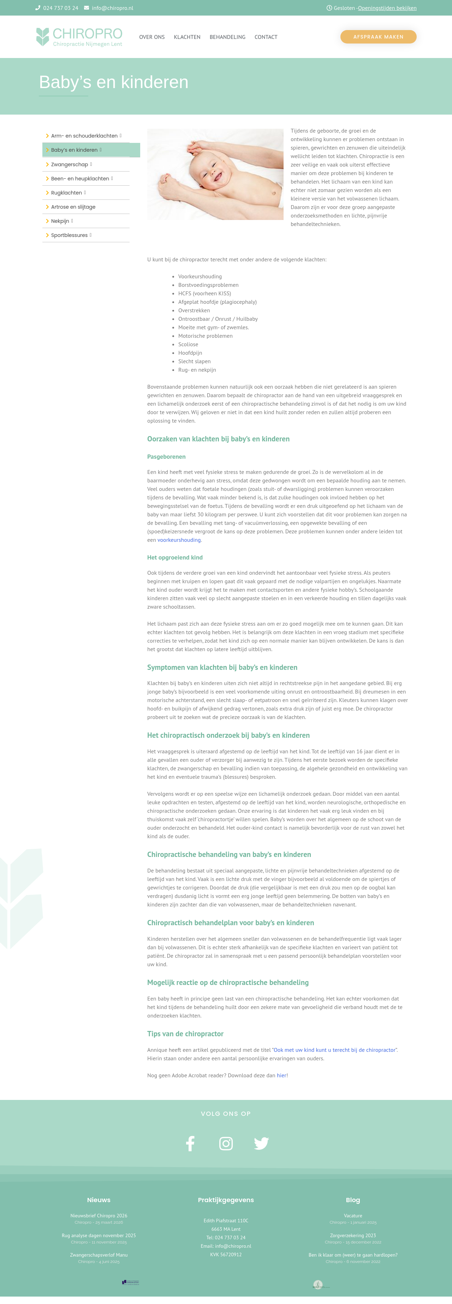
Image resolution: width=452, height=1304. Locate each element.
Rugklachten (68, 192)
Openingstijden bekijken (387, 7)
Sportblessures (71, 235)
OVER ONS (152, 36)
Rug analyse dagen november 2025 (99, 1235)
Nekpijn (62, 221)
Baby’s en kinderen (76, 150)
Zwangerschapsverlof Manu (98, 1255)
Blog (353, 1200)
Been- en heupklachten (82, 178)
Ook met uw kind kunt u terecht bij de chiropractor (335, 1049)
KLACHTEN (187, 36)
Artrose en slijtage (73, 206)
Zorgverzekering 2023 (353, 1235)
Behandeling (227, 36)
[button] (378, 37)
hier (281, 1075)
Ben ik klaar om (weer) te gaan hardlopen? (353, 1255)
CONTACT (266, 36)
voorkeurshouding (179, 539)
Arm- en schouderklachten (86, 136)
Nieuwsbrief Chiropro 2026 (98, 1216)
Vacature (353, 1216)
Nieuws (99, 1200)
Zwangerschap (71, 164)
